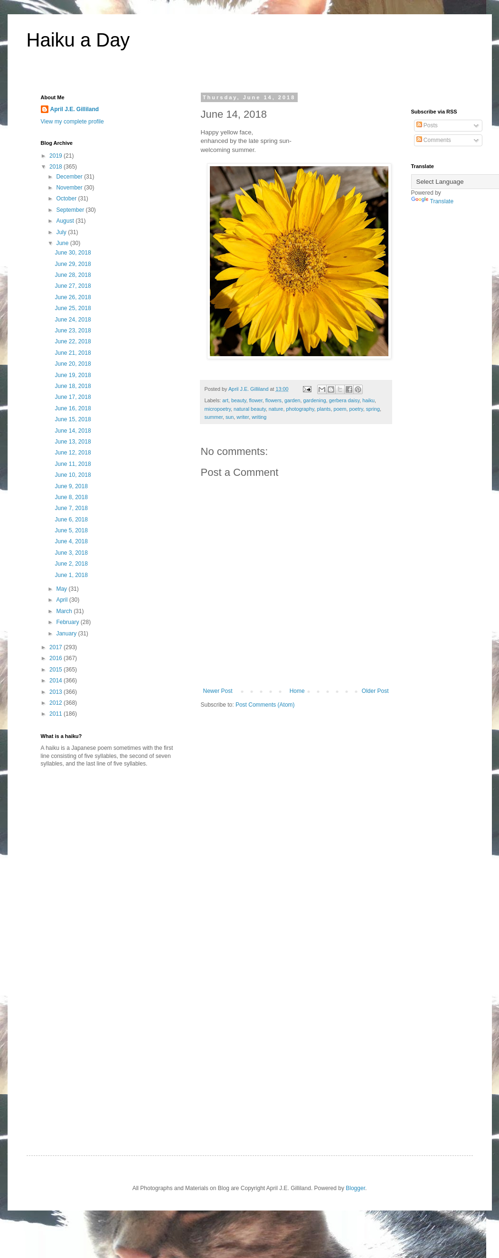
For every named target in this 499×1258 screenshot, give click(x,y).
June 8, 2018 (71, 497)
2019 (56, 155)
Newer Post (218, 691)
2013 (56, 692)
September (70, 210)
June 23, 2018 (73, 330)
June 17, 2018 (73, 397)
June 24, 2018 (73, 319)
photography (300, 409)
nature (276, 409)
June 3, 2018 (71, 552)
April (62, 599)
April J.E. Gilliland (74, 109)
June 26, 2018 (73, 297)
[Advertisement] (120, 848)
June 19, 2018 (73, 375)
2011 (56, 713)
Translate (432, 201)
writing (259, 417)
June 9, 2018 (71, 486)
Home (297, 691)
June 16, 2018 (73, 408)
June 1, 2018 (71, 575)
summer (214, 417)
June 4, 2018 (71, 541)
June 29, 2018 (73, 264)
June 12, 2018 (73, 452)
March (65, 611)
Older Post (375, 691)
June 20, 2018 (73, 363)
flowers (273, 400)
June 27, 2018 (73, 286)
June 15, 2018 (73, 419)
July (62, 232)
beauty (238, 400)
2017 (56, 647)
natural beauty (250, 409)
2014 (56, 680)
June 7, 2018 (71, 508)
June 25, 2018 (73, 308)
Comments (433, 140)
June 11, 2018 (73, 464)
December (70, 176)
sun (230, 417)
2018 (56, 166)
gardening (314, 400)
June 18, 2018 (73, 386)
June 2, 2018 (71, 563)
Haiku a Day (78, 39)
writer (242, 417)
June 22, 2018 (73, 341)
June (63, 243)
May (62, 589)
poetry (356, 409)
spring (373, 409)
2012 (56, 703)
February (68, 622)
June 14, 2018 (73, 430)
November (70, 187)
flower (256, 400)
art (225, 400)
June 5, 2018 (71, 530)
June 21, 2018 (73, 353)
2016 (56, 658)
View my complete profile (72, 121)
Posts (427, 125)
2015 (56, 669)
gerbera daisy (344, 400)
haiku (368, 400)
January (67, 633)
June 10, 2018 (73, 475)
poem (339, 409)
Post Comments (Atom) (265, 704)
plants (324, 409)
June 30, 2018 (73, 252)
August (65, 221)
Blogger (355, 1188)
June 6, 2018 (71, 519)
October (67, 198)
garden (292, 400)
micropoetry (218, 409)
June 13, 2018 (73, 441)
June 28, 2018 (73, 275)
